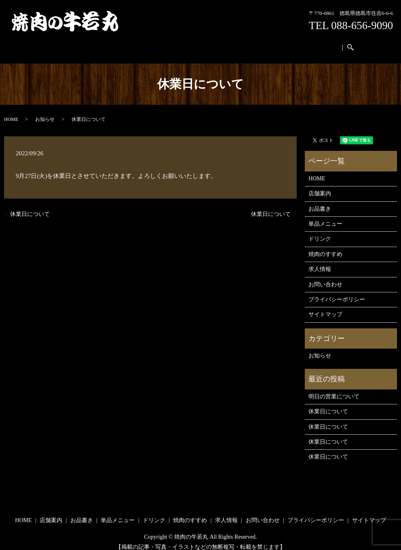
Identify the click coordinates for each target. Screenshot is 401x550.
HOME (72, 43)
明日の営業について (333, 389)
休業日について (30, 206)
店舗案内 (99, 43)
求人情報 (268, 43)
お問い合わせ (304, 43)
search (336, 44)
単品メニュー (164, 43)
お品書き (128, 43)
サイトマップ (325, 307)
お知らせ (45, 111)
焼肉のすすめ (234, 43)
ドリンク (198, 43)
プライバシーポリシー (336, 292)
